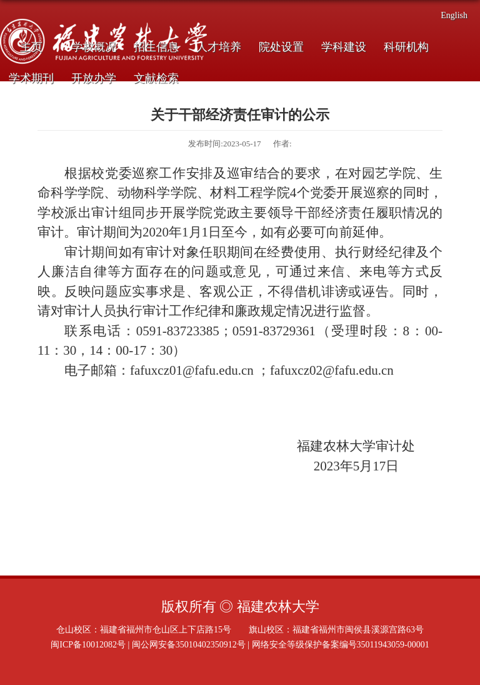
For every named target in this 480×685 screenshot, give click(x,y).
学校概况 (93, 47)
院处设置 (281, 47)
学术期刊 (31, 78)
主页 (31, 47)
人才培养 (218, 47)
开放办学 (93, 78)
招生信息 (156, 47)
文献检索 (156, 78)
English (454, 15)
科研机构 (406, 47)
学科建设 (343, 47)
